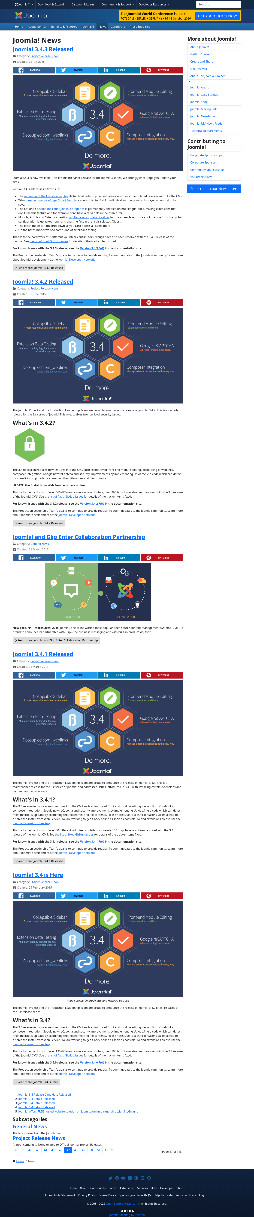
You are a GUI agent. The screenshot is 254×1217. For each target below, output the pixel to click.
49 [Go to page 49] (83, 1150)
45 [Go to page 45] (53, 1150)
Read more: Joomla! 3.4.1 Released (39, 861)
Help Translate (163, 1195)
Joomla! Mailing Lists (203, 109)
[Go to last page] (112, 1150)
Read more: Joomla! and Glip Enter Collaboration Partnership (56, 640)
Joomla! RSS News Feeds (206, 123)
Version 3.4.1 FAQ (92, 841)
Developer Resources (153, 4)
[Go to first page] (16, 1150)
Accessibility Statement (60, 1195)
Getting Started (200, 54)
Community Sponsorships (207, 170)
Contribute (118, 27)
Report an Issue (186, 1195)
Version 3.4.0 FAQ (92, 1062)
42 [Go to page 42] (30, 1150)
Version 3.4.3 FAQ (92, 248)
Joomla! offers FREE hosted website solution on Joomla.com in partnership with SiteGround (78, 1111)
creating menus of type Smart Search (51, 200)
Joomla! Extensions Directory (31, 823)
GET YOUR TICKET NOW (217, 15)
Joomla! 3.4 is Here (38, 875)
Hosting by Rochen (127, 1215)
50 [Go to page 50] (91, 1150)
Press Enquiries (140, 27)
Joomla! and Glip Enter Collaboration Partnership (79, 537)
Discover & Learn (83, 4)
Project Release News (45, 56)
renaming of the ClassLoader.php (46, 196)
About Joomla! (37, 27)
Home (19, 27)
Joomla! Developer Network (77, 259)
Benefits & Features (64, 27)
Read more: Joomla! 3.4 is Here (36, 1082)
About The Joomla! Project (207, 76)
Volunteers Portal (201, 177)
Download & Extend (51, 4)
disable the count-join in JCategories (60, 209)
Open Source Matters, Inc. (123, 1204)
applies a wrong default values (89, 217)
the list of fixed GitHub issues (48, 241)
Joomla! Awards (200, 87)
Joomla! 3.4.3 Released (43, 49)
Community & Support (116, 4)
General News (40, 544)
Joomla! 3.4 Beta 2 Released (36, 1103)
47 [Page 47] (68, 1150)
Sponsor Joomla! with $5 (135, 1195)
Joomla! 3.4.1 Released (43, 654)
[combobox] (218, 4)
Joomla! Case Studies (204, 95)
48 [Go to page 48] (75, 1150)
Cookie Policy (107, 1195)
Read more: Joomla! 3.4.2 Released (39, 523)
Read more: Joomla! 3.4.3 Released (39, 268)
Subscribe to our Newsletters (214, 188)
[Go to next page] (105, 1150)
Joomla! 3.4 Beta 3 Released (36, 1099)
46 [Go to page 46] (60, 1150)
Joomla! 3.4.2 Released (43, 281)
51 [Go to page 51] (98, 1150)
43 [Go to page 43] (37, 1150)
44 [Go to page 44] (45, 1150)
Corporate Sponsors (203, 162)
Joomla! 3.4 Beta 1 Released (36, 1107)
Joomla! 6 (88, 27)
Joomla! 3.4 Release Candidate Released (44, 1094)
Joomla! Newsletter (202, 116)
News (102, 27)
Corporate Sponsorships (206, 155)
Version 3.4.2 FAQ (92, 504)
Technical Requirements (206, 131)
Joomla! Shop (199, 102)
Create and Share (201, 61)
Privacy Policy (87, 1195)
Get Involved (198, 69)
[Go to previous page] (23, 1150)
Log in (203, 1195)
